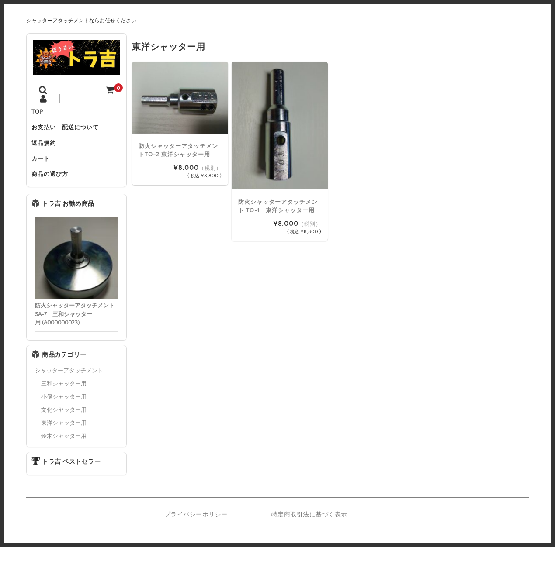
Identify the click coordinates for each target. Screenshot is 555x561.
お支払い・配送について (69, 131)
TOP (41, 113)
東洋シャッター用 (64, 437)
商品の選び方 (53, 186)
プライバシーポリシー (196, 528)
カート (44, 168)
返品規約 (47, 150)
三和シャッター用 (64, 397)
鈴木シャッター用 (64, 450)
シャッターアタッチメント (69, 384)
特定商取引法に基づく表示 (309, 528)
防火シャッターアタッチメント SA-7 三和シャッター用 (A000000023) (74, 328)
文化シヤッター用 (64, 423)
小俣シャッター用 (64, 410)
